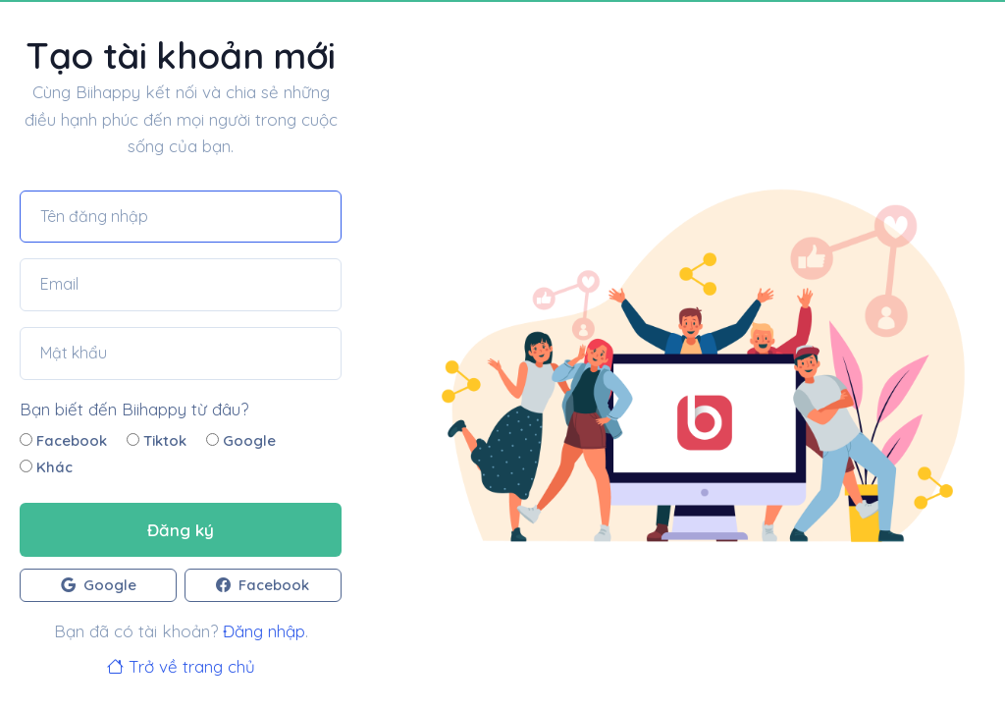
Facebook (63, 440)
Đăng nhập (264, 631)
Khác (46, 467)
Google (241, 440)
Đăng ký (180, 530)
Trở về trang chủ (181, 666)
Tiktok (156, 440)
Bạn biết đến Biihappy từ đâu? (134, 409)
